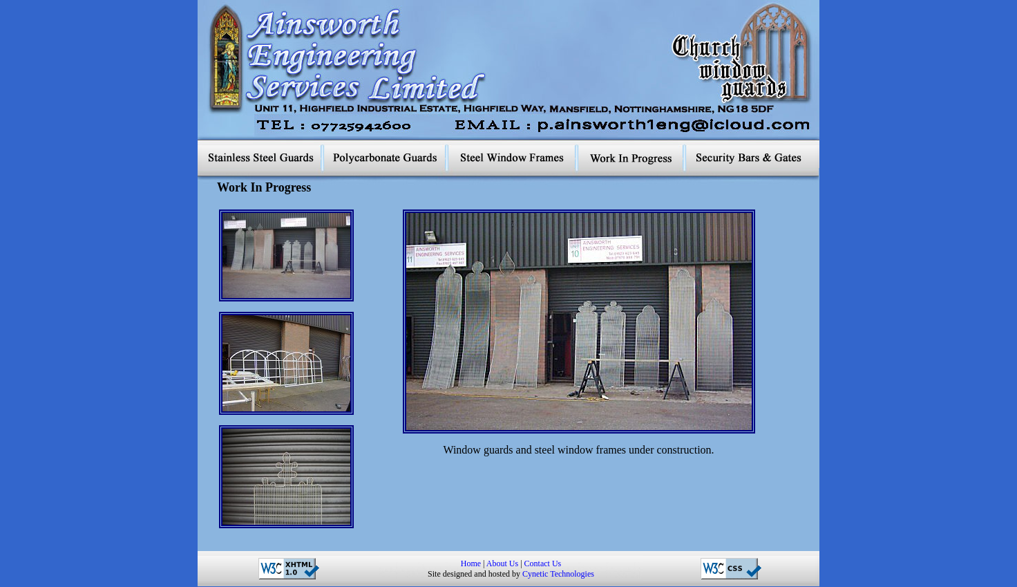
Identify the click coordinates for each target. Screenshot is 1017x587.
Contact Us (543, 563)
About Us (502, 563)
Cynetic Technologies (558, 574)
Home (471, 563)
